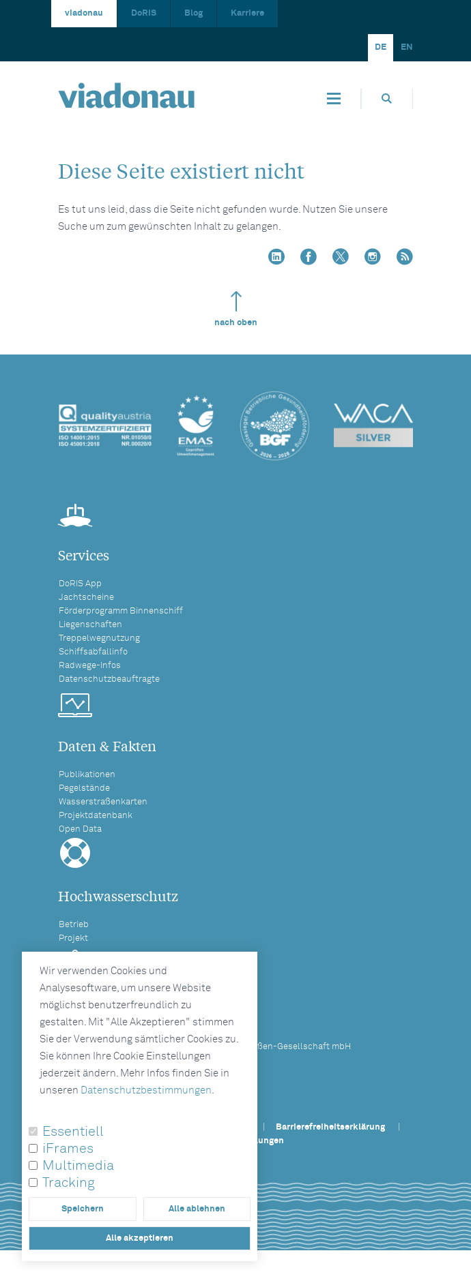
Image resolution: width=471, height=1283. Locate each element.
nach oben (235, 309)
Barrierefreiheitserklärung (330, 1127)
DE (380, 47)
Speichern (82, 1209)
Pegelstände (84, 788)
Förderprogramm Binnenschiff (121, 611)
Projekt (73, 938)
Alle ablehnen (197, 1209)
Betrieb (74, 924)
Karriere (247, 13)
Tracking (68, 1183)
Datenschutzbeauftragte (109, 679)
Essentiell (73, 1131)
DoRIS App (80, 583)
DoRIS (143, 13)
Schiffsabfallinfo (93, 652)
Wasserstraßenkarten (103, 802)
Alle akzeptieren (139, 1238)
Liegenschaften (90, 624)
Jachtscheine (86, 597)
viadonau (84, 13)
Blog (193, 13)
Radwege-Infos (90, 665)
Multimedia (78, 1166)
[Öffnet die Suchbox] (387, 98)
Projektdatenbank (95, 815)
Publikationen (87, 774)
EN (407, 47)
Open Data (80, 829)
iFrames (68, 1149)
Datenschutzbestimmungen (146, 1090)
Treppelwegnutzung (99, 638)
